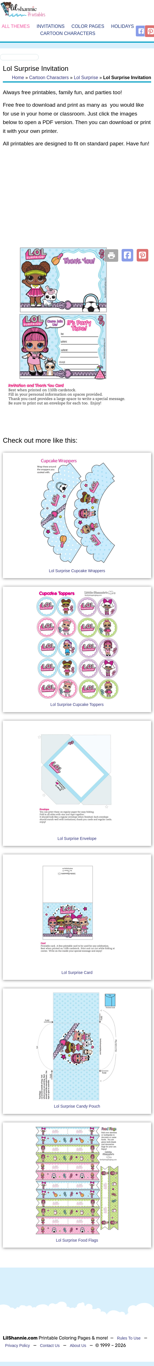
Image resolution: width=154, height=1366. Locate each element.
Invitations (50, 26)
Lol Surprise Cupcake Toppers (76, 704)
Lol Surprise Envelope (77, 838)
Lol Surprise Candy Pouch (77, 1106)
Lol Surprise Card (77, 972)
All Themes (16, 26)
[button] (127, 255)
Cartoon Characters (67, 33)
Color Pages (88, 26)
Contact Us (50, 1345)
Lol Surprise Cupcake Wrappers (77, 570)
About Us (78, 1345)
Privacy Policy (17, 1345)
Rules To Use (129, 1338)
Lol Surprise (86, 77)
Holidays (122, 26)
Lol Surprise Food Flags (77, 1240)
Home (18, 77)
